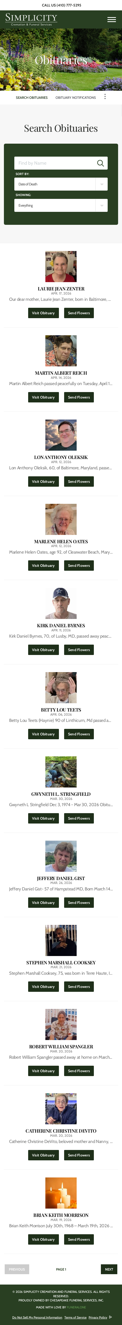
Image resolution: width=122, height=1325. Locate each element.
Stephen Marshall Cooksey (60, 962)
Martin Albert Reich (61, 373)
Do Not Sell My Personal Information (37, 1317)
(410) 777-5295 (69, 5)
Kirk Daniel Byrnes (61, 625)
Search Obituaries (32, 97)
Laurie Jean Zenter (61, 288)
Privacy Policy (98, 1317)
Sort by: (22, 174)
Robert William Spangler (61, 1046)
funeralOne (76, 1307)
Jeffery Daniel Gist (61, 878)
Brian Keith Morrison (61, 1215)
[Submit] (101, 163)
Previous (17, 1269)
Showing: (23, 195)
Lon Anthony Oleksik (61, 457)
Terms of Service (75, 1317)
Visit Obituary (45, 311)
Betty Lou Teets (61, 710)
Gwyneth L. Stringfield (61, 794)
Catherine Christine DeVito (61, 1131)
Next (109, 1269)
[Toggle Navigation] (105, 96)
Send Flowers (81, 311)
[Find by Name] (54, 163)
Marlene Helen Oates (61, 541)
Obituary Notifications (76, 97)
